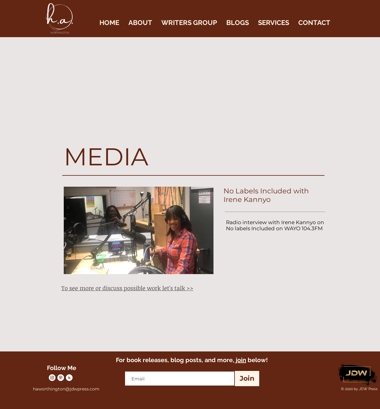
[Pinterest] (60, 377)
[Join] (247, 378)
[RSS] (69, 377)
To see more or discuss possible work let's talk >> (127, 288)
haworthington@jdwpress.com (66, 389)
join (240, 360)
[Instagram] (52, 377)
